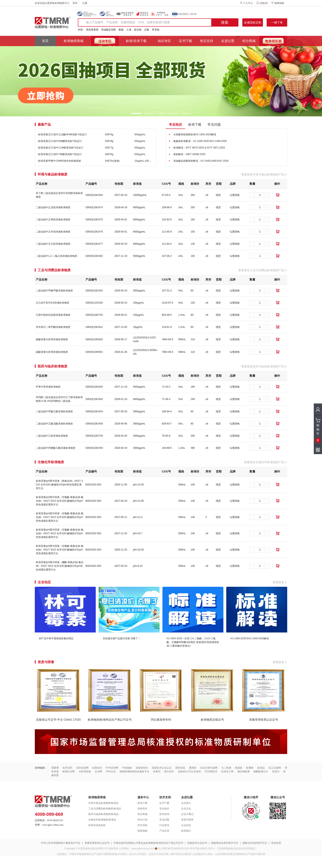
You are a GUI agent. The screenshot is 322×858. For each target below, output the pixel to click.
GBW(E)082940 (94, 386)
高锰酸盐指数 (108, 29)
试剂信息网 (82, 767)
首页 (45, 41)
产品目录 (164, 830)
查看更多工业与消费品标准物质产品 (262, 270)
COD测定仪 (210, 771)
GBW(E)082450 (94, 448)
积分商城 (249, 41)
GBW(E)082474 (94, 207)
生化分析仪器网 (208, 767)
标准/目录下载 (136, 41)
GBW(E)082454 (94, 411)
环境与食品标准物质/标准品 (103, 803)
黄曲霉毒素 (92, 29)
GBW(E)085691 (94, 352)
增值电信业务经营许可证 (224, 843)
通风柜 (192, 767)
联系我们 (186, 830)
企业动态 (186, 825)
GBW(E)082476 (94, 231)
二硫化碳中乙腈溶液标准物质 (52, 435)
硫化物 (137, 29)
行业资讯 (164, 825)
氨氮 (121, 29)
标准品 (261, 767)
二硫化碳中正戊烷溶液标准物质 (53, 207)
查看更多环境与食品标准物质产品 (264, 174)
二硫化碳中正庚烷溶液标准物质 (53, 219)
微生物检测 (243, 771)
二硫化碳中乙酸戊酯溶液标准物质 (54, 423)
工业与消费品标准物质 (54, 270)
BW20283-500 (93, 484)
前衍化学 (169, 771)
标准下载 (194, 124)
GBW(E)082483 (94, 399)
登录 (74, 3)
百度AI (275, 771)
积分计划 (142, 819)
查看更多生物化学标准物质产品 (265, 462)
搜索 (224, 22)
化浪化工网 (227, 771)
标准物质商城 (73, 41)
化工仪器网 (274, 767)
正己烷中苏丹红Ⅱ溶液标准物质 (52, 302)
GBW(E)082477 (94, 243)
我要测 (55, 767)
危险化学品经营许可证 (254, 843)
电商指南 (277, 3)
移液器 (238, 767)
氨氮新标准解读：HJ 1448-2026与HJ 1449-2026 (200, 141)
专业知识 (175, 124)
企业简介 (186, 803)
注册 (84, 3)
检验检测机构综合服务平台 (134, 771)
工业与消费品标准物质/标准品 (104, 808)
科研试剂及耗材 (97, 825)
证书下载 (185, 41)
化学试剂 (67, 767)
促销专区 (142, 808)
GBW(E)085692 (94, 339)
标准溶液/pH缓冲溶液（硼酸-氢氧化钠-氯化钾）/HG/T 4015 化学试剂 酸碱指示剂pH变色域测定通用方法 (59, 566)
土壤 (128, 29)
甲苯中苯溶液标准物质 (48, 386)
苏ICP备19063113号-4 (202, 848)
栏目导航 (142, 825)
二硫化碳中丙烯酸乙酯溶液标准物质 (55, 448)
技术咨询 (164, 814)
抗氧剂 (156, 771)
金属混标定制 (252, 22)
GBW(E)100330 (94, 302)
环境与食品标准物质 (52, 174)
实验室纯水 (142, 767)
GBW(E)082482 (94, 256)
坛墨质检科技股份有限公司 (93, 848)
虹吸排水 (97, 767)
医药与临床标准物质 (52, 366)
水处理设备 (85, 771)
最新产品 (44, 124)
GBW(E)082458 (94, 423)
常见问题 (214, 124)
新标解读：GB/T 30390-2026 (189, 154)
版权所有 (113, 848)
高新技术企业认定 (162, 767)
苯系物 (155, 29)
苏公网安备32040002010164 (173, 848)
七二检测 (226, 767)
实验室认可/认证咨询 (189, 771)
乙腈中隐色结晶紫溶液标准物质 (53, 314)
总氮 (146, 29)
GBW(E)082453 (94, 290)
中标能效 (127, 767)
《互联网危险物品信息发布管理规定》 (237, 848)
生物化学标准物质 (51, 462)
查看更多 (280, 582)
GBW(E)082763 (94, 314)
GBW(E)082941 (94, 327)
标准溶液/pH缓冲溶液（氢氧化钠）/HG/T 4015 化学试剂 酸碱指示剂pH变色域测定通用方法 (59, 484)
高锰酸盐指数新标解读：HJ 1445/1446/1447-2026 (200, 160)
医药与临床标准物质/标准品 (103, 814)
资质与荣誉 (187, 819)
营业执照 (276, 843)
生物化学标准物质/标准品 (102, 819)
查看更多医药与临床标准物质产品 (264, 366)
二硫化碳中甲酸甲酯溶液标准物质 (54, 290)
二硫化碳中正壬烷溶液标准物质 (53, 243)
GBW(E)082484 (94, 195)
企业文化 (186, 808)
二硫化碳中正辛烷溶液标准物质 (53, 231)
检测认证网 (68, 771)
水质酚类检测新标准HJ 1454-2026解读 (194, 134)
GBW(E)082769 (94, 435)
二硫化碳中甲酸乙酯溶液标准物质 (54, 411)
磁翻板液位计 (260, 771)
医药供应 (180, 767)
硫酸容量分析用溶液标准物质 (52, 339)
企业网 (98, 771)
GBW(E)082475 (94, 219)
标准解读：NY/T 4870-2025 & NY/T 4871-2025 (199, 147)
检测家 (249, 767)
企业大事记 (187, 814)
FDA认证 (111, 771)
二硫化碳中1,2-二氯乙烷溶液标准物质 (56, 256)
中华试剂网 (112, 767)
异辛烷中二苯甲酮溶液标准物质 (53, 327)
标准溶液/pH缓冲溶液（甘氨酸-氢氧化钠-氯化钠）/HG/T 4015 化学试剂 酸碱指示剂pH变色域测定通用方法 (59, 501)
